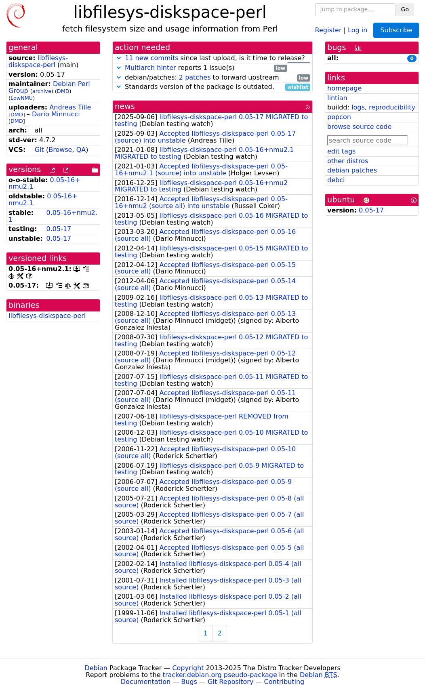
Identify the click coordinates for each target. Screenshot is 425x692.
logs (358, 107)
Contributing (284, 682)
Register (328, 30)
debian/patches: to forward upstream (212, 77)
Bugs (189, 682)
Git (39, 150)
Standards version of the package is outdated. (212, 87)
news (125, 106)
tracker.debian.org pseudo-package (220, 675)
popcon (339, 117)
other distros (347, 161)
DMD (63, 91)
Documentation (145, 682)
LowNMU (22, 98)
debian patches (352, 170)
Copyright (188, 668)
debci (336, 180)
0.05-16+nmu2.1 (52, 216)
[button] (119, 58)
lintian (337, 98)
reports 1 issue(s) (201, 68)
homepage (344, 88)
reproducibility (392, 107)
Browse (60, 150)
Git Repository (230, 682)
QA (81, 150)
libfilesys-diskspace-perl (38, 61)
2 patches (195, 77)
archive (41, 91)
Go (405, 9)
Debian (95, 668)
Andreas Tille (70, 107)
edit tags (341, 151)
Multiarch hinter (150, 68)
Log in (357, 30)
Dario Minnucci (56, 114)
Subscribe (396, 30)
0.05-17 (58, 229)
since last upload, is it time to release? (212, 58)
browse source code (359, 126)
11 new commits (151, 58)
